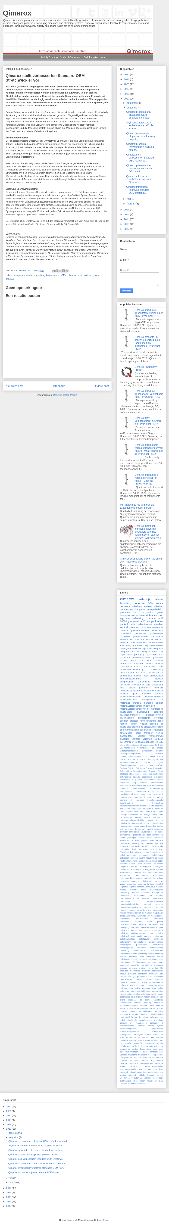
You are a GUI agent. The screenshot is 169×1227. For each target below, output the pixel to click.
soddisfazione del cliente (136, 1017)
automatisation (157, 783)
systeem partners (136, 1040)
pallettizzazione (150, 959)
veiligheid (147, 739)
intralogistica (145, 866)
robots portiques (127, 994)
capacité (159, 679)
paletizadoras (136, 933)
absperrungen (127, 672)
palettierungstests (128, 939)
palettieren (125, 657)
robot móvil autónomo (140, 991)
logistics (134, 609)
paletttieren (158, 939)
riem (143, 985)
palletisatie (141, 633)
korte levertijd (136, 878)
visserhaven (138, 615)
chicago (123, 814)
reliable (123, 985)
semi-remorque (156, 1005)
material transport (153, 904)
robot (160, 721)
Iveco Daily (142, 645)
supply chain (148, 1037)
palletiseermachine (142, 606)
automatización (138, 621)
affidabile (124, 774)
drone (131, 829)
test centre (158, 1046)
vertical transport (129, 627)
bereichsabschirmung (130, 679)
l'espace (133, 881)
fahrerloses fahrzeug (129, 843)
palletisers (125, 636)
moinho (132, 910)
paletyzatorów (140, 942)
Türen (160, 771)
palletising (138, 618)
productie (124, 971)
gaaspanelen (144, 855)
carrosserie (125, 809)
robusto (123, 724)
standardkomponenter (129, 1031)
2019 (127, 89)
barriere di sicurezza (132, 800)
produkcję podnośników (152, 971)
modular (159, 907)
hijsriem (123, 864)
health (148, 861)
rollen (138, 994)
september (133, 102)
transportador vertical (132, 736)
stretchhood (158, 1034)
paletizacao (125, 930)
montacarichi (157, 709)
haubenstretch (139, 861)
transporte (132, 1055)
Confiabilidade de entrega (150, 748)
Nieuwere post (14, 385)
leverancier (131, 884)
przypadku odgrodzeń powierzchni (148, 979)
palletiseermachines (130, 715)
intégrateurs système (154, 869)
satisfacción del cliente (130, 997)
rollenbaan (145, 994)
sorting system (155, 1026)
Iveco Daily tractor (129, 759)
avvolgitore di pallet (129, 794)
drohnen (123, 829)
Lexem (148, 762)
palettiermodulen (144, 936)
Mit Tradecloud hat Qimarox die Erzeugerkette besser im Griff (137, 506)
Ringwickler (158, 768)
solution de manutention (133, 1023)
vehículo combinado (129, 1063)
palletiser (139, 603)
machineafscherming (130, 696)
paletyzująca (141, 945)
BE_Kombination (127, 748)
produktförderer (140, 636)
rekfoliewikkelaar (156, 982)
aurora (160, 780)
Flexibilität (159, 754)
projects (134, 721)
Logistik (160, 762)
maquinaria (125, 901)
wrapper (141, 1084)
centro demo (139, 811)
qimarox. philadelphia (130, 982)
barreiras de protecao (144, 797)
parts (161, 959)
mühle (143, 916)
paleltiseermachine (149, 927)
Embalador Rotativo (153, 751)
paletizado (158, 930)
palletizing (157, 609)
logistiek (159, 690)
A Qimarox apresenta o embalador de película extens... (139, 125)
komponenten (142, 875)
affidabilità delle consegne (140, 774)
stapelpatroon (126, 1034)
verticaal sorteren (147, 1069)
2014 (127, 219)
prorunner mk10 (129, 612)
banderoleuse (156, 676)
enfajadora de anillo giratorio (134, 840)
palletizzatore (126, 959)
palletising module (146, 953)
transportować (156, 736)
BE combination (147, 745)
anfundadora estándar (130, 777)
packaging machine (129, 927)
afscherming (158, 774)
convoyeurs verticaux (130, 648)
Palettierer (140, 768)
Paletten (131, 768)
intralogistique (126, 869)
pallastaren (141, 948)
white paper (139, 1081)
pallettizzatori (144, 624)
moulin (123, 913)
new (148, 916)
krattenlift (148, 878)
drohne (160, 826)
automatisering (139, 788)
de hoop (124, 609)
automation (147, 612)
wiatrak (150, 1081)
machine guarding (152, 693)
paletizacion (136, 930)
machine (124, 630)
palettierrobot (157, 936)
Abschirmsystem (128, 645)
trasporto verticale (130, 739)
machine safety (138, 890)
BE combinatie (132, 745)
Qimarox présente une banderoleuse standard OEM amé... (140, 168)
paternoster (145, 660)
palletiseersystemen (128, 953)
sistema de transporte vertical (136, 639)
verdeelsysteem (146, 1063)
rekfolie (144, 982)
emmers (155, 835)
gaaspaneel (132, 855)
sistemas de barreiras (129, 1014)
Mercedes (143, 765)
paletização (125, 936)
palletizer (158, 606)
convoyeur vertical (142, 817)
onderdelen (158, 919)
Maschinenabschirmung (131, 669)
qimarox (72, 275)
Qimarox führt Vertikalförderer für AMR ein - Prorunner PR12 (148, 421)
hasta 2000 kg (126, 861)
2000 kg (124, 621)
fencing (130, 846)
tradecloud (124, 1052)
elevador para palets (129, 832)
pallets (133, 660)
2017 (127, 98)
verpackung (135, 1066)
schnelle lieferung (142, 1003)
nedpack (152, 621)
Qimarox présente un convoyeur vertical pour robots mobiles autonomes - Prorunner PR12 (147, 343)
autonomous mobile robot (134, 676)
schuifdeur (158, 1003)
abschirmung (157, 669)
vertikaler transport (146, 1075)
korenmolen (158, 875)
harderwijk (143, 599)
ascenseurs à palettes (131, 780)
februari (131, 203)
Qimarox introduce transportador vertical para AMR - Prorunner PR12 (149, 394)
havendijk (158, 688)
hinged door (135, 864)
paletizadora (126, 712)
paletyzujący (157, 945)
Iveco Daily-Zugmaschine (151, 759)
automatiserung (156, 788)
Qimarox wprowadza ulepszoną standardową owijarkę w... (140, 136)
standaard (158, 730)
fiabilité (138, 846)
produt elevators (128, 974)
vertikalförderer (156, 642)
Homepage (58, 385)
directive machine (148, 823)
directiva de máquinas (130, 823)
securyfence (157, 636)
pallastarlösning (156, 948)
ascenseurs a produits (152, 777)
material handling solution (148, 703)
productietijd (135, 971)
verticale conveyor (155, 1072)
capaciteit (159, 806)
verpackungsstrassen (154, 1066)
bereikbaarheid (126, 803)
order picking (155, 922)
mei (129, 198)
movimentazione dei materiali (139, 913)
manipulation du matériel (148, 895)
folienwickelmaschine (139, 852)
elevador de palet (141, 685)
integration (158, 648)
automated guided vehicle (149, 672)
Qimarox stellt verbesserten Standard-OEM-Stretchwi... (140, 157)
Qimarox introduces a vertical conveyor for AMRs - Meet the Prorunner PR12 (146, 479)
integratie (124, 866)
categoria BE (136, 809)
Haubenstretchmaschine (130, 757)
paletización (148, 930)
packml (124, 624)
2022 (127, 74)
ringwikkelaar (151, 985)
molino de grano (143, 910)
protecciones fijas (128, 977)
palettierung (143, 712)
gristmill (142, 858)
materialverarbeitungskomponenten (42, 275)
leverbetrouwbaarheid (143, 690)
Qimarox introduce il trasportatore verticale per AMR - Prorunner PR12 (149, 313)
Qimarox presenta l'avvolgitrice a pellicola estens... (140, 146)
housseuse (158, 864)
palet (161, 927)
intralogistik (158, 866)
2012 (127, 229)
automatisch (125, 785)
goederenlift (144, 688)
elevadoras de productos (151, 832)
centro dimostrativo (154, 811)
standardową (157, 1031)
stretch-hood (126, 733)
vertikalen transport (145, 742)
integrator (124, 651)
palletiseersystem (154, 715)
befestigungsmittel (155, 800)
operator (138, 922)
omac (160, 621)
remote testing (133, 985)
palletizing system (154, 956)
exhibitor (159, 840)
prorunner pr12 (154, 618)
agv (122, 618)
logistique (124, 887)
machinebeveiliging (154, 696)
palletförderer (139, 950)
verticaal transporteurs (145, 666)
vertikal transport (128, 1075)
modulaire (148, 907)
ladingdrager (154, 881)
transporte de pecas (129, 1058)
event (151, 840)
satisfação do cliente (139, 1000)
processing (158, 965)
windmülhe (132, 1084)
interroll (134, 866)
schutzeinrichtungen (129, 1005)
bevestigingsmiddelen (129, 806)
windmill (123, 1084)
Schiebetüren (126, 771)
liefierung (142, 884)
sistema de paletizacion (144, 727)
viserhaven (125, 1078)
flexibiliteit (124, 852)
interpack (18, 275)
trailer (138, 733)
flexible (131, 688)
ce (142, 627)
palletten (137, 959)
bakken (144, 794)
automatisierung (127, 791)
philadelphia (144, 718)
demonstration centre (154, 820)
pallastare (158, 712)
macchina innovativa (146, 887)
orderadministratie (128, 924)
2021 (127, 79)
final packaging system (144, 849)
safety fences (157, 994)
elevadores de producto (130, 835)
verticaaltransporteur (137, 1072)
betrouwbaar (157, 803)
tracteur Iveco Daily (141, 1049)
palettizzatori (144, 939)
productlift (158, 660)
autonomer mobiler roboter (149, 791)
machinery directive (129, 892)
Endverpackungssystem (130, 754)
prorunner (142, 974)
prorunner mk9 (156, 974)
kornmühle (124, 878)
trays (153, 1061)
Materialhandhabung (129, 765)
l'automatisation (152, 627)
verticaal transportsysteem (133, 642)
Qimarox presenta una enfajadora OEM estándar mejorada (138, 114)
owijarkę (142, 924)
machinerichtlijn (156, 890)
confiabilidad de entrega (139, 814)
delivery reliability (136, 820)
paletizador (125, 933)
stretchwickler (84, 275)
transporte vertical (143, 663)
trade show (158, 1049)
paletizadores (149, 933)
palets (133, 936)
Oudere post (101, 385)
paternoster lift (127, 962)
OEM (64, 275)
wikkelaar (159, 1081)
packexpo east (155, 654)
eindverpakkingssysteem (153, 829)
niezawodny (125, 919)
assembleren (150, 780)
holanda (147, 864)
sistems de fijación (148, 1014)
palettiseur (158, 657)
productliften (126, 663)
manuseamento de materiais (135, 898)
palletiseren (145, 609)
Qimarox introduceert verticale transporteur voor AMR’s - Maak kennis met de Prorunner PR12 (149, 449)
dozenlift (144, 826)
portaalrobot (147, 965)
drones (138, 829)
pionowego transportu (146, 962)
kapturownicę (126, 872)
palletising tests (136, 956)
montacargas (157, 910)
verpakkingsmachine (129, 1069)
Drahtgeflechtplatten (129, 751)
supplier (137, 1037)
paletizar (159, 933)
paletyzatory (125, 942)
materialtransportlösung (130, 907)
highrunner (147, 648)
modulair (153, 651)
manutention (157, 898)
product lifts (157, 968)
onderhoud (125, 922)
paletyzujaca (125, 945)
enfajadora (158, 838)
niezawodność (157, 916)
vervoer (160, 1075)
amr (128, 618)
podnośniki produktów (130, 965)
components (144, 682)
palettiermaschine (140, 630)
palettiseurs (125, 633)
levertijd (144, 651)
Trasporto (153, 771)
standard (158, 624)
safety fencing (139, 724)
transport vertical (153, 733)
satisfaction (145, 997)
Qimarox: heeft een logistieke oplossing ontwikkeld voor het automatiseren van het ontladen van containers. (148, 531)
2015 (127, 214)
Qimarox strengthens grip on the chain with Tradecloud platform (141, 560)
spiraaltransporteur (128, 1029)
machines (145, 892)
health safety (157, 861)
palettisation (157, 630)
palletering (124, 950)
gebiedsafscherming (129, 858)
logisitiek (159, 884)
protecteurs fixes (144, 977)
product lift (144, 968)
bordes (143, 806)
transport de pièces (139, 1052)
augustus (132, 107)
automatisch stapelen (141, 785)
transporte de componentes (150, 1055)
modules (123, 910)
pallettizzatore (127, 718)
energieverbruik (145, 838)
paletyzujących (126, 948)
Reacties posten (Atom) (65, 395)
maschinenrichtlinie (155, 901)
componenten (126, 682)
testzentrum (125, 1049)
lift (162, 627)
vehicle (160, 1061)
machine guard (129, 693)
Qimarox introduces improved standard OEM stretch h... (137, 189)
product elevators (128, 968)
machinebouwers (128, 699)
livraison (150, 884)
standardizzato (157, 1029)
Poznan (149, 768)
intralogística (138, 869)
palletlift (124, 660)
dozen (136, 826)
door (131, 826)
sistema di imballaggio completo (146, 1011)
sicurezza (124, 1008)
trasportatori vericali (139, 1061)
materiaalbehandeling (129, 904)
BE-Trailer (159, 745)
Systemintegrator (140, 771)
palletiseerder (156, 633)
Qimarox (17, 13)
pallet (133, 624)
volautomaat (137, 1078)
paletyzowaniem (156, 942)
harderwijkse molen (154, 858)
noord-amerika (142, 919)
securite (143, 1005)
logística (132, 887)
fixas (161, 849)
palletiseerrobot (157, 950)
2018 (127, 93)
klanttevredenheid (155, 872)
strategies (138, 1034)
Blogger (105, 1220)
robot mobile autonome (139, 988)
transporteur (145, 1058)
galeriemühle (157, 855)
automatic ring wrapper (133, 783)
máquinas (135, 916)
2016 (127, 209)
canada (150, 806)
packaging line (156, 924)
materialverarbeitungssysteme (135, 709)
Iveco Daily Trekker (153, 757)
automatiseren (156, 645)
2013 (127, 224)
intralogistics (126, 690)
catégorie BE (148, 809)
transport (159, 639)
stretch (148, 1034)
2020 (127, 84)
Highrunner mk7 (154, 615)
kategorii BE (140, 872)
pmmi (161, 962)
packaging (139, 654)
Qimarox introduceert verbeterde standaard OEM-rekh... (139, 179)
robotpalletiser (157, 991)
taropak (149, 1046)
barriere (160, 797)
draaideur (152, 826)
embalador (146, 835)
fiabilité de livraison (150, 846)
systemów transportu (144, 1043)
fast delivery (147, 843)
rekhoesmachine (148, 721)
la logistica (143, 881)
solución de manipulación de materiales (144, 1020)
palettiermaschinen (142, 657)
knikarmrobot (126, 875)
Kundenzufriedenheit (129, 762)
